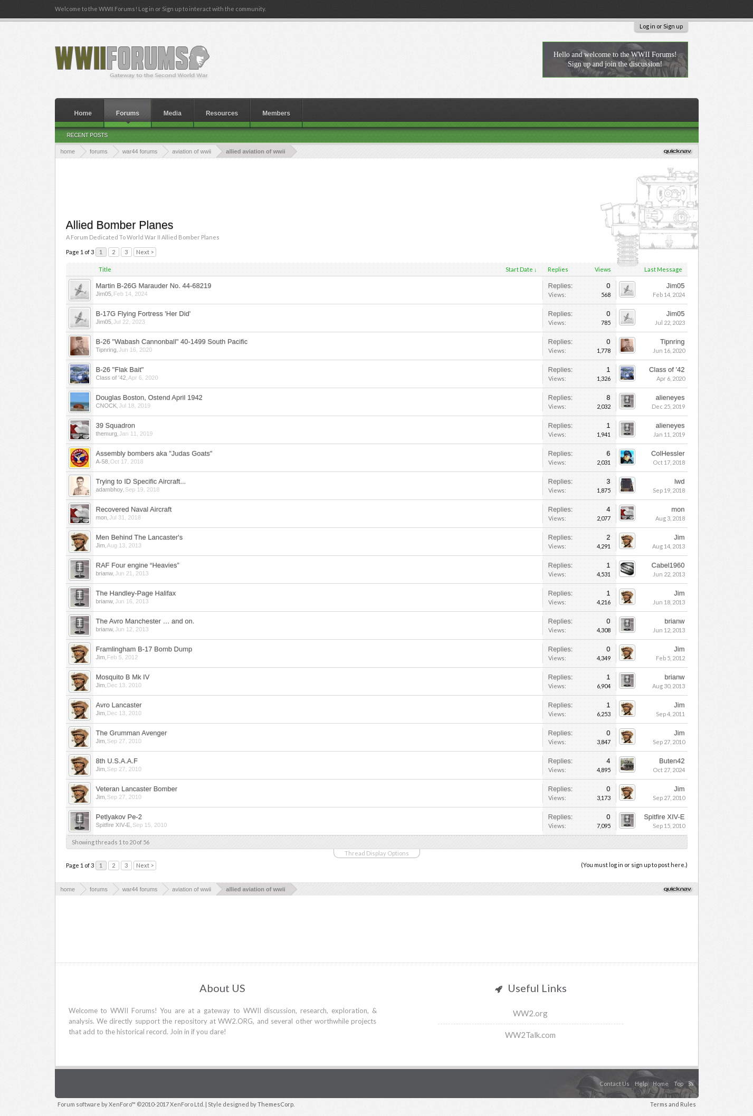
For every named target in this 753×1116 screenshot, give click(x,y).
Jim (100, 545)
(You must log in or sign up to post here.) (634, 864)
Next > (145, 251)
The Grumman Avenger (131, 733)
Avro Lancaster (119, 705)
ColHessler (668, 453)
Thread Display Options (377, 853)
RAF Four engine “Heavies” (137, 565)
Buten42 (671, 761)
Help (641, 1083)
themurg (106, 433)
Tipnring (106, 350)
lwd (679, 481)
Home (83, 113)
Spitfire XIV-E (113, 825)
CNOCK (106, 405)
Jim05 (103, 294)
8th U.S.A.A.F (117, 761)
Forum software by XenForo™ (131, 1104)
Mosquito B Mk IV (123, 677)
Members (276, 113)
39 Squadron (115, 425)
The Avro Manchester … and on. (145, 621)
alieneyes (670, 397)
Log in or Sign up (661, 26)
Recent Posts (87, 135)
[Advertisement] (377, 187)
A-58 (102, 461)
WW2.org (530, 1013)
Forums (127, 113)
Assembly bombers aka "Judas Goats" (154, 453)
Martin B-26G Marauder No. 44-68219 (154, 286)
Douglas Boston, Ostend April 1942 (149, 397)
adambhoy (109, 489)
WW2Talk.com (530, 1035)
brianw (104, 573)
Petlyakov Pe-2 (119, 817)
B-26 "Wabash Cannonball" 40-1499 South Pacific (172, 341)
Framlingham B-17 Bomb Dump (144, 649)
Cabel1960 (668, 565)
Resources (222, 113)
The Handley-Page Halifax (136, 593)
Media (173, 113)
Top (678, 1083)
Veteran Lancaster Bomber (137, 789)
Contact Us (614, 1083)
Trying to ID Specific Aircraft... (141, 481)
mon (101, 517)
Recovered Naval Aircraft (134, 509)
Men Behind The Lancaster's (139, 537)
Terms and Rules (673, 1104)
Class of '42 (111, 377)
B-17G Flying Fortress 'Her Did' (143, 314)
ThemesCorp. (276, 1104)
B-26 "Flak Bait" (120, 369)
